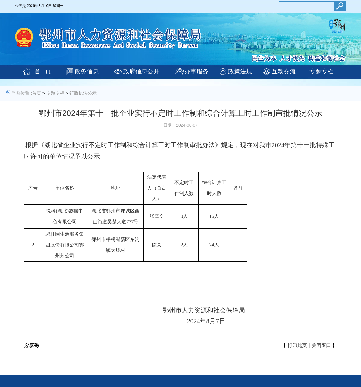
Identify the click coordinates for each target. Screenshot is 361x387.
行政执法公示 (83, 93)
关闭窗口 (321, 345)
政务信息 (87, 71)
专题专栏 (321, 71)
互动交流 (284, 71)
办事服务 (196, 71)
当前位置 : (21, 93)
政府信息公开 (141, 71)
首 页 (43, 71)
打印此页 (297, 345)
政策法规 (240, 71)
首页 (36, 93)
